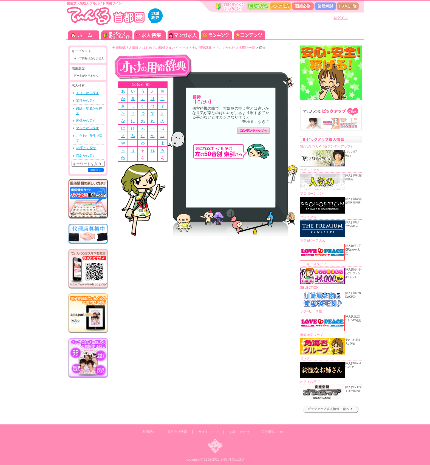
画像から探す (86, 121)
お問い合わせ (240, 432)
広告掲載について (274, 432)
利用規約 (148, 432)
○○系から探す (86, 148)
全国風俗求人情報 (125, 48)
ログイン (340, 18)
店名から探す (86, 156)
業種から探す (86, 101)
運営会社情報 (177, 432)
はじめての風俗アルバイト (162, 48)
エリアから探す (87, 93)
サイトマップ (208, 432)
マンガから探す (87, 128)
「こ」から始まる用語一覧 (235, 48)
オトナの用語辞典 (198, 48)
